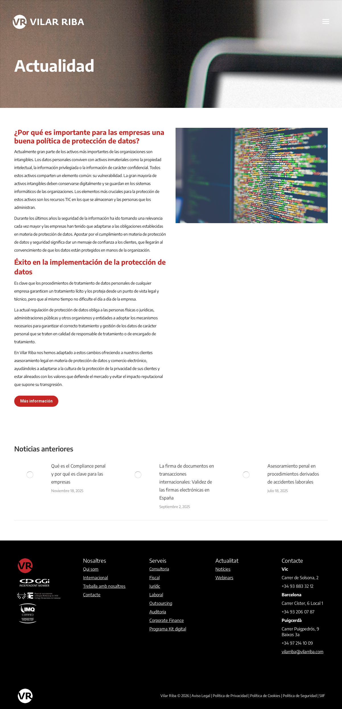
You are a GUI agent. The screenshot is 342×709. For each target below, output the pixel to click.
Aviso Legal (200, 695)
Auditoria (157, 611)
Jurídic (154, 586)
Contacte (91, 594)
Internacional (95, 577)
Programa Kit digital (167, 628)
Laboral (156, 594)
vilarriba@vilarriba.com (303, 651)
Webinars (224, 577)
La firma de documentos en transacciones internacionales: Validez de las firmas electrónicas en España (186, 482)
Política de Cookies (265, 695)
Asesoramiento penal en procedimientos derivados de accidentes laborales (293, 474)
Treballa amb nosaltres (104, 586)
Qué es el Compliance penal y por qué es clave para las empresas (78, 474)
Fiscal (154, 577)
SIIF (322, 695)
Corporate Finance (166, 620)
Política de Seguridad (300, 695)
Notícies (222, 569)
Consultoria (159, 568)
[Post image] (30, 474)
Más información (36, 401)
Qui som (90, 569)
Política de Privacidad (230, 695)
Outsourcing (160, 603)
